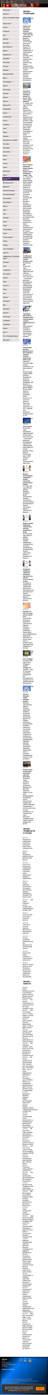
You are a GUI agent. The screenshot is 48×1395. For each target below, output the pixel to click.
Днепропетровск (8, 74)
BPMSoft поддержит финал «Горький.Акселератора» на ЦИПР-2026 (30, 1108)
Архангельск (7, 23)
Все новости (26, 1348)
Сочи (5, 266)
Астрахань (7, 31)
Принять (40, 1388)
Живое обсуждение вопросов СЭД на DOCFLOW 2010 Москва (28, 856)
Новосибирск (8, 202)
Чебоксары (7, 317)
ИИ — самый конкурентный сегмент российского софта (28, 1211)
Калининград (8, 117)
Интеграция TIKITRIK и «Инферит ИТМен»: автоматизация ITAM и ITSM (27, 1098)
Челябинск (7, 320)
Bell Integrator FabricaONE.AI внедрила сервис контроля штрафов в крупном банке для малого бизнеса (27, 1199)
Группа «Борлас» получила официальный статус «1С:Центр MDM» (27, 1024)
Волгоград (7, 62)
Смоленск (7, 262)
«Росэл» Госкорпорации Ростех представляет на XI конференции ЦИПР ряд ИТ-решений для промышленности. (28, 1121)
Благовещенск (8, 47)
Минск (6, 175)
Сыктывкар (7, 274)
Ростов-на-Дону (8, 237)
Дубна (5, 78)
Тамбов (5, 278)
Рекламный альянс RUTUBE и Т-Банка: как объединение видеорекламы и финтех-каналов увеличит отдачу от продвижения (27, 1084)
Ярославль (7, 340)
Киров (5, 132)
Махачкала (7, 171)
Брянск (6, 51)
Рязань (5, 241)
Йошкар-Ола (7, 105)
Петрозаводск (8, 229)
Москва (7, 179)
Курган (6, 155)
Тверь (5, 282)
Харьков (6, 313)
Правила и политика (8, 1369)
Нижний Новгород (9, 190)
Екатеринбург (8, 82)
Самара (6, 245)
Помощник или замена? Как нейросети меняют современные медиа (27, 1293)
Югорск (6, 328)
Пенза (5, 222)
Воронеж (6, 70)
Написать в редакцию (8, 1364)
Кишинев (6, 136)
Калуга (6, 121)
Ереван (5, 86)
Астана (6, 27)
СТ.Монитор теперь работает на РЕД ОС (27, 1168)
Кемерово (7, 124)
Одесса (5, 206)
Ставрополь (7, 270)
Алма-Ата (6, 14)
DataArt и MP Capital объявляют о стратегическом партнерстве (27, 956)
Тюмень (6, 297)
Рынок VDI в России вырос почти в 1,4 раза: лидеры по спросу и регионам (27, 1013)
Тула (5, 293)
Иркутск (6, 101)
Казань (6, 113)
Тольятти (6, 285)
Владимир (7, 58)
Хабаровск (7, 309)
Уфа (5, 305)
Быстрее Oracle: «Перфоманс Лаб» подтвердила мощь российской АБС (27, 1188)
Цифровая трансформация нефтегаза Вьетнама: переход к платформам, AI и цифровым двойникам (27, 1246)
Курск (5, 159)
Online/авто (8, 10)
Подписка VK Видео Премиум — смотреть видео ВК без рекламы (28, 1326)
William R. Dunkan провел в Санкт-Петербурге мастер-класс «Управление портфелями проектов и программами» (28, 971)
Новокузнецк (8, 198)
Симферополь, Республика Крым (11, 257)
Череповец (7, 324)
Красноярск (7, 152)
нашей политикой (23, 1390)
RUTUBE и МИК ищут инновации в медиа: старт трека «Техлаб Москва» (28, 1316)
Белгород (6, 43)
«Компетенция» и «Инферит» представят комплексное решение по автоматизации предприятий (27, 1280)
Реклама (4, 1366)
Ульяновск (7, 301)
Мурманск (7, 187)
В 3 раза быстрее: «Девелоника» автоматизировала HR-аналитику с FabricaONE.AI (28, 1176)
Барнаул (6, 39)
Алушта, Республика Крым (11, 18)
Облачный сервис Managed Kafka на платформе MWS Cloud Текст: (27, 1220)
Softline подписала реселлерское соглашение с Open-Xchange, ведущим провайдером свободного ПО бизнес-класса (27, 890)
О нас (3, 1361)
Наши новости (6, 1363)
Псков (5, 233)
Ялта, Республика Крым (11, 336)
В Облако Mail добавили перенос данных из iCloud (28, 1141)
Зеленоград (7, 89)
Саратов (6, 253)
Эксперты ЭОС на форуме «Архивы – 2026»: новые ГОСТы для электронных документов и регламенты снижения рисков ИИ (27, 1049)
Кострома (6, 144)
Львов (5, 167)
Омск (5, 210)
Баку (5, 35)
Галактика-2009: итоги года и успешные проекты (28, 917)
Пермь (6, 225)
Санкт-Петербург (9, 249)
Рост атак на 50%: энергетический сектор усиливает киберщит (27, 1149)
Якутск (6, 332)
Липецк (6, 163)
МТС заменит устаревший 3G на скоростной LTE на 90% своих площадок (28, 1004)
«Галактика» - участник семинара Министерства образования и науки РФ (27, 929)
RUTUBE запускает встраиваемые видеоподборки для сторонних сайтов (28, 1158)
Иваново (6, 93)
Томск (5, 289)
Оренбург (6, 218)
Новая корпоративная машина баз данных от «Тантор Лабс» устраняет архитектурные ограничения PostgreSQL (27, 1340)
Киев (5, 128)
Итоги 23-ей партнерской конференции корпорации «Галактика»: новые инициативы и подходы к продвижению (27, 871)
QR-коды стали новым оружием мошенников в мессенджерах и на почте (27, 1133)
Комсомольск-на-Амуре (10, 140)
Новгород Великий (9, 194)
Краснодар (7, 148)
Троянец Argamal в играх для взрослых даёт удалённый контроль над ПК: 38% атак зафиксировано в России (27, 1034)
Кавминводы (7, 109)
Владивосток (8, 55)
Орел (5, 214)
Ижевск (6, 97)
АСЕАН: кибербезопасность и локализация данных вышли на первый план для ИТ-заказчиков (28, 993)
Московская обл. (9, 183)
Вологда (6, 66)
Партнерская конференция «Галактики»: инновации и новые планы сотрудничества (27, 844)
